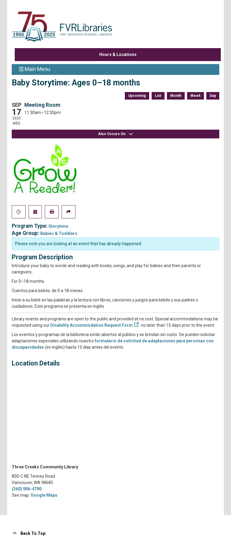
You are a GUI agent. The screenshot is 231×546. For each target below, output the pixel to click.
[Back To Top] (115, 533)
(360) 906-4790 (27, 488)
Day (213, 96)
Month (175, 96)
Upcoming (137, 96)
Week (195, 96)
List (158, 96)
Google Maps (44, 495)
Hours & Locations (118, 54)
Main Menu (34, 69)
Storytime (58, 226)
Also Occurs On (115, 134)
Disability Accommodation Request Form (92, 325)
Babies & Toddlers (58, 233)
